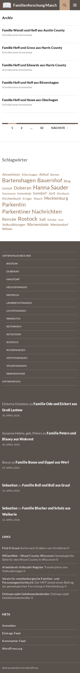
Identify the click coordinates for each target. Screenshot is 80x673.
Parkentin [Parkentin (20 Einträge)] (14, 204)
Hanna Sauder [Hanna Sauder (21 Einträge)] (50, 187)
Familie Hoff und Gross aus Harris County (32, 47)
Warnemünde (15, 373)
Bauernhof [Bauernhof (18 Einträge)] (49, 180)
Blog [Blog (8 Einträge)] (67, 181)
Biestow (12, 263)
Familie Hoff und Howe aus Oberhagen (30, 100)
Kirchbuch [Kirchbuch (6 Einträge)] (63, 193)
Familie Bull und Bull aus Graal (46, 485)
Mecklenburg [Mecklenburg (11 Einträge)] (56, 198)
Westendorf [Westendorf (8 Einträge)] (59, 224)
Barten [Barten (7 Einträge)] (54, 174)
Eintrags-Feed (11, 633)
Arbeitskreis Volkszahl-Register (23, 567)
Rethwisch (13, 326)
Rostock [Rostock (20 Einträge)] (28, 218)
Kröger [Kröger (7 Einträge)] (27, 198)
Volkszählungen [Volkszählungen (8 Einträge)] (13, 224)
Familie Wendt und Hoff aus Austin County (33, 30)
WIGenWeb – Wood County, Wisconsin (28, 555)
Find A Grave (10, 548)
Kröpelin (12, 295)
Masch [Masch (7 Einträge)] (38, 198)
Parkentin (13, 318)
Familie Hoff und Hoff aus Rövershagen (30, 82)
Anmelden (9, 625)
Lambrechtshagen (19, 302)
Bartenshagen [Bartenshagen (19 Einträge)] (19, 180)
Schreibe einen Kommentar (17, 35)
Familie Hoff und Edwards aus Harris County (34, 65)
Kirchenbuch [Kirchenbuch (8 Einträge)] (11, 198)
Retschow (13, 334)
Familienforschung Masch (35, 5)
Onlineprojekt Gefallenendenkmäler (26, 594)
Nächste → (60, 128)
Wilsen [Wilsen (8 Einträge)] (7, 229)
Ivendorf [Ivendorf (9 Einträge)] (40, 193)
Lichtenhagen (16, 310)
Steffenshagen (16, 357)
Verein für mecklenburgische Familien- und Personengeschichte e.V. (30, 580)
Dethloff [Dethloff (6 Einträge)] (7, 188)
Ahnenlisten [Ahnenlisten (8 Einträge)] (11, 174)
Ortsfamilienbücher (16, 255)
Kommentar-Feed (14, 641)
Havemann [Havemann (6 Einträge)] (9, 193)
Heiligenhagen (16, 287)
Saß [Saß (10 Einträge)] (42, 219)
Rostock (12, 342)
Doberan (12, 271)
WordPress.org (12, 648)
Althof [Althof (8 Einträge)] (44, 174)
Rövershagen (15, 350)
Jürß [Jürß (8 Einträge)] (51, 193)
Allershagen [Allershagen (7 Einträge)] (30, 174)
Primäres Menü (75, 5)
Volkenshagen (16, 365)
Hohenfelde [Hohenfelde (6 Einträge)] (24, 193)
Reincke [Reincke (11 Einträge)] (9, 219)
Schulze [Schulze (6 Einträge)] (52, 219)
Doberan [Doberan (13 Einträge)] (22, 188)
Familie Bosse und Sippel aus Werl (42, 462)
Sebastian (9, 485)
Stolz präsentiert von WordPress (20, 667)
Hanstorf (13, 279)
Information (11, 381)
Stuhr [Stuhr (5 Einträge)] (61, 219)
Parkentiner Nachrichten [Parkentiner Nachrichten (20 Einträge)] (32, 211)
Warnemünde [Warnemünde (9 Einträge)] (38, 224)
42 (42, 128)
